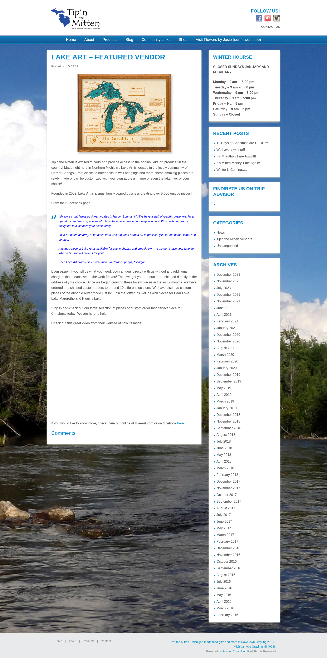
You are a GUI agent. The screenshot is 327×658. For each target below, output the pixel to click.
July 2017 (223, 515)
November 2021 (228, 301)
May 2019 (223, 388)
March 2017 (225, 535)
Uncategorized (227, 246)
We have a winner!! (230, 149)
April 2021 (223, 314)
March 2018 (225, 468)
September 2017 (228, 501)
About (72, 641)
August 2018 (225, 435)
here (180, 423)
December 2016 (228, 548)
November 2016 (228, 555)
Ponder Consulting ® (236, 651)
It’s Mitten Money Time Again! (238, 163)
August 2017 (225, 508)
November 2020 (228, 341)
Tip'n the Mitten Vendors (234, 239)
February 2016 (227, 615)
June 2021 (224, 308)
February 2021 (227, 321)
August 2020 (225, 348)
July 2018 (223, 441)
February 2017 (227, 541)
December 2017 (228, 481)
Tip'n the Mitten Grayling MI (103, 16)
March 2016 (225, 608)
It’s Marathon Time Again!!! (236, 156)
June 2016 (224, 588)
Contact (106, 641)
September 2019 (228, 381)
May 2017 (223, 528)
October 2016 (226, 561)
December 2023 (228, 274)
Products (88, 641)
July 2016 (223, 581)
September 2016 (228, 568)
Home (58, 641)
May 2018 (223, 455)
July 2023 (223, 288)
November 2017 (228, 488)
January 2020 (226, 368)
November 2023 (228, 281)
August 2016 (225, 575)
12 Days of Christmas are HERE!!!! (242, 143)
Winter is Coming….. (231, 169)
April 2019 (223, 394)
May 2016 (223, 595)
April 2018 (223, 461)
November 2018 (228, 421)
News (220, 232)
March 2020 (225, 354)
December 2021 (228, 294)
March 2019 (225, 401)
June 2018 (224, 448)
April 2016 (223, 601)
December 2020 (228, 334)
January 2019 (226, 408)
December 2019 (228, 374)
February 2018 (227, 475)
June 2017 (224, 521)
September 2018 (228, 428)
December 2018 (228, 414)
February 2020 (227, 361)
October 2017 (226, 495)
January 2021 (226, 328)
